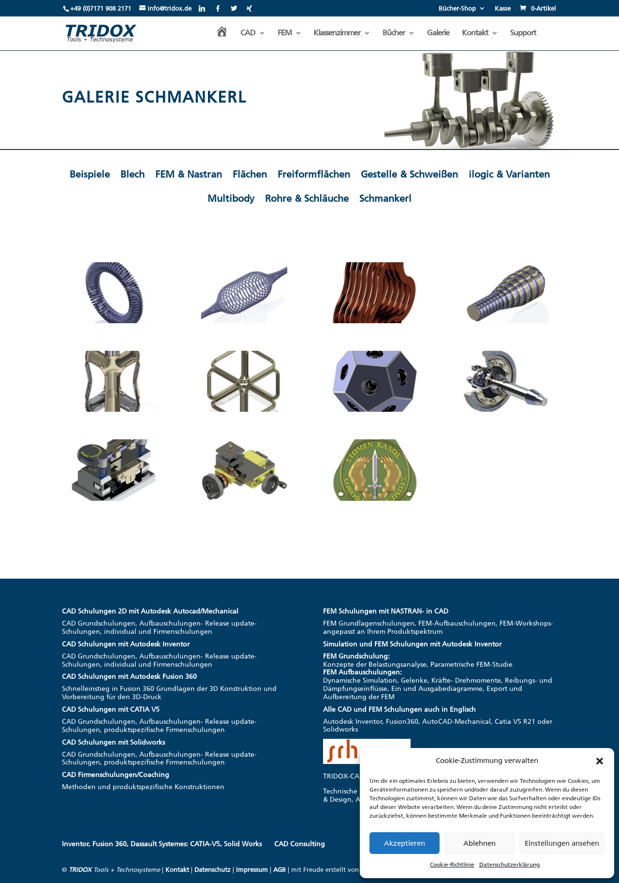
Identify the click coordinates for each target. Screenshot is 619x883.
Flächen (250, 174)
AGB (279, 869)
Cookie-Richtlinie (452, 864)
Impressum (252, 869)
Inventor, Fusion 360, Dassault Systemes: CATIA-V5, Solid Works (162, 844)
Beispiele (90, 174)
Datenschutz (212, 869)
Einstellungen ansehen (562, 843)
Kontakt (475, 33)
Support (523, 33)
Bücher (394, 33)
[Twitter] (234, 8)
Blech (132, 174)
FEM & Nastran (188, 174)
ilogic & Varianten (509, 174)
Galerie (438, 33)
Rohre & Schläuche (307, 198)
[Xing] (249, 8)
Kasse (503, 8)
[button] (599, 761)
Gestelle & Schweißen (409, 174)
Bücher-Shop (457, 8)
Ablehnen (479, 843)
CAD (247, 33)
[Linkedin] (202, 8)
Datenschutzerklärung (509, 864)
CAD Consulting (299, 844)
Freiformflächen (314, 174)
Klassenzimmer (336, 33)
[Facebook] (218, 8)
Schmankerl (385, 198)
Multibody (230, 198)
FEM (285, 33)
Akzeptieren (404, 843)
